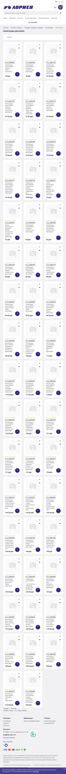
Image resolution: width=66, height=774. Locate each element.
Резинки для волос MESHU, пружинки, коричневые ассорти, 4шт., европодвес (9, 465)
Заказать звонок (9, 738)
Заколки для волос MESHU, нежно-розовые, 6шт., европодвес (9, 660)
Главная (5, 28)
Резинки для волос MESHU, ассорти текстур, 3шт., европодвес (50, 464)
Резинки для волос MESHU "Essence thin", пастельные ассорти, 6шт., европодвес (30, 148)
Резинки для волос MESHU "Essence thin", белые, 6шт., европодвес (50, 147)
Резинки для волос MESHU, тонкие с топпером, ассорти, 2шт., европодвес (9, 388)
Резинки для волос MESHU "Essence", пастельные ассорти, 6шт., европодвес (50, 69)
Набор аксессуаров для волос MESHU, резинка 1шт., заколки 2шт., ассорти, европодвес (50, 188)
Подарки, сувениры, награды (33, 28)
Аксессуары (49, 28)
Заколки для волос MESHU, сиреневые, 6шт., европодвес (9, 697)
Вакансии (54, 18)
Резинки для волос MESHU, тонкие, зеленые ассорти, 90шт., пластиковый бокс (50, 505)
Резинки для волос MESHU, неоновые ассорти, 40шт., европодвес (30, 68)
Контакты (6, 725)
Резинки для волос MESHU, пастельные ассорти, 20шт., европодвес (50, 228)
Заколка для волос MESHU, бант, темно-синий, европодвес (9, 582)
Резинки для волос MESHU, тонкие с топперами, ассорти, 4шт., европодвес (30, 698)
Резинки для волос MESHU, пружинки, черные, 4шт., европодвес (50, 426)
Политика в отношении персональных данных (17, 765)
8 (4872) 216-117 (55, 7)
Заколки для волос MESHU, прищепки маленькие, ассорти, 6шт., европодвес (9, 426)
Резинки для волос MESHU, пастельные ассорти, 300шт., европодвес (50, 308)
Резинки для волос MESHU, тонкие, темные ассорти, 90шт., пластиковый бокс (9, 504)
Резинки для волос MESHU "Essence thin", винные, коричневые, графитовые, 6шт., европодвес (30, 188)
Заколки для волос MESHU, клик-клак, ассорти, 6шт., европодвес (50, 623)
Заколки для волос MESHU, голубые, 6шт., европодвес (50, 659)
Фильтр (9, 37)
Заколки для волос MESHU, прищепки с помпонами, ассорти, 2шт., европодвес (30, 426)
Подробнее (35, 771)
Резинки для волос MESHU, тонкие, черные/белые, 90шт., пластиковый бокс (30, 505)
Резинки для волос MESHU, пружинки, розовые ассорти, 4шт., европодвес (30, 465)
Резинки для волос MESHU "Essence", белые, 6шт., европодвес (50, 107)
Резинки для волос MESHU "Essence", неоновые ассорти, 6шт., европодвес (9, 108)
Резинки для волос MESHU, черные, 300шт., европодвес (9, 68)
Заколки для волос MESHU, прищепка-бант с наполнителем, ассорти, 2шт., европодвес (30, 348)
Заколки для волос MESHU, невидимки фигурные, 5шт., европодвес (50, 347)
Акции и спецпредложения (32, 721)
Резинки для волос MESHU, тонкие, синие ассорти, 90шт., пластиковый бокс (9, 544)
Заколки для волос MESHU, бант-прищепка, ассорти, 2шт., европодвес (50, 583)
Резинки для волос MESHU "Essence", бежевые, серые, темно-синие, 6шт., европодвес (30, 108)
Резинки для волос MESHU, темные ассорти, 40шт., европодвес (30, 544)
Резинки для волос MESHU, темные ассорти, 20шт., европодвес (9, 271)
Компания (12, 18)
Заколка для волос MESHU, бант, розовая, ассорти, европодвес (30, 623)
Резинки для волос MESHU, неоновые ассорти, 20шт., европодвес (30, 228)
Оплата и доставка (31, 18)
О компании (6, 721)
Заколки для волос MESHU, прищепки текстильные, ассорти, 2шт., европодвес (30, 388)
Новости (20, 18)
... (60, 18)
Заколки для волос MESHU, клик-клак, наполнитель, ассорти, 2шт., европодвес (9, 148)
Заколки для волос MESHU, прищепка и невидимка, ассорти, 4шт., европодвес (9, 347)
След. (19, 710)
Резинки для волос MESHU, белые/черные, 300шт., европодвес (9, 308)
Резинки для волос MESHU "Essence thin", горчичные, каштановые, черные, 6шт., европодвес (9, 188)
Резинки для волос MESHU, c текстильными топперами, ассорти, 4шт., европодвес (30, 584)
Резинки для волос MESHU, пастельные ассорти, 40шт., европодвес (50, 544)
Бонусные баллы (44, 18)
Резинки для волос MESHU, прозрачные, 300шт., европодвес (30, 308)
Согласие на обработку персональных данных (47, 765)
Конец (24, 710)
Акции (5, 18)
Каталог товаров (16, 28)
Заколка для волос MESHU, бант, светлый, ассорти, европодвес (9, 623)
